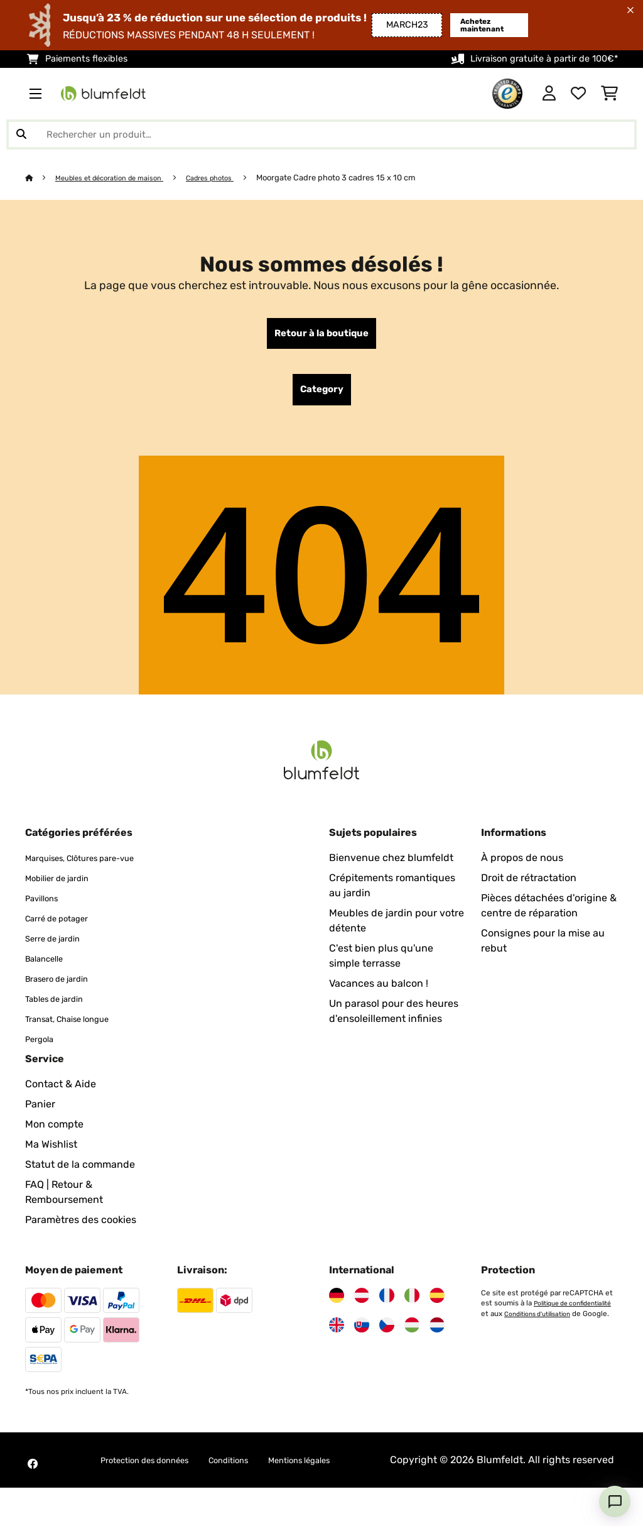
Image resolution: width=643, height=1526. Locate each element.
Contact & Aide (60, 1107)
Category (322, 395)
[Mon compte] (549, 93)
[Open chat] (614, 1501)
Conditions (242, 1483)
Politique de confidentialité (527, 1336)
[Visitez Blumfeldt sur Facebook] (32, 1494)
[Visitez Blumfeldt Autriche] (361, 1318)
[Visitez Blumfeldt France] (386, 1318)
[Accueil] (41, 177)
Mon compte (54, 1147)
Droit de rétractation (528, 886)
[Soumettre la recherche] (21, 134)
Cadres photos (233, 177)
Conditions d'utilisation (521, 1346)
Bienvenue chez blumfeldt (391, 866)
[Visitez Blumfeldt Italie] (411, 1318)
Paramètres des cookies (80, 1243)
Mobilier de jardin (65, 901)
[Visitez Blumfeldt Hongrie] (411, 1348)
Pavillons (46, 921)
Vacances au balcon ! (378, 991)
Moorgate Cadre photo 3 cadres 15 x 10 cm (363, 177)
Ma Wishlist (51, 1167)
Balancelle (49, 981)
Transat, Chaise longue (78, 1042)
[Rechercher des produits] (321, 134)
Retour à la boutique (321, 335)
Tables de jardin (62, 1022)
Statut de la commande (80, 1188)
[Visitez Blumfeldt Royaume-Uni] (336, 1348)
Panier (40, 1127)
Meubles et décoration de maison (119, 177)
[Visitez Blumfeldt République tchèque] (386, 1348)
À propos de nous (522, 866)
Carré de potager (65, 941)
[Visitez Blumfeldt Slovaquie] (361, 1348)
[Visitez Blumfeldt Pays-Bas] (437, 1348)
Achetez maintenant (464, 25)
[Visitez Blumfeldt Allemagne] (336, 1318)
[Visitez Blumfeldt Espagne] (437, 1318)
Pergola (43, 1062)
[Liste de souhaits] (578, 93)
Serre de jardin (59, 961)
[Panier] (609, 93)
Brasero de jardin (65, 1001)
